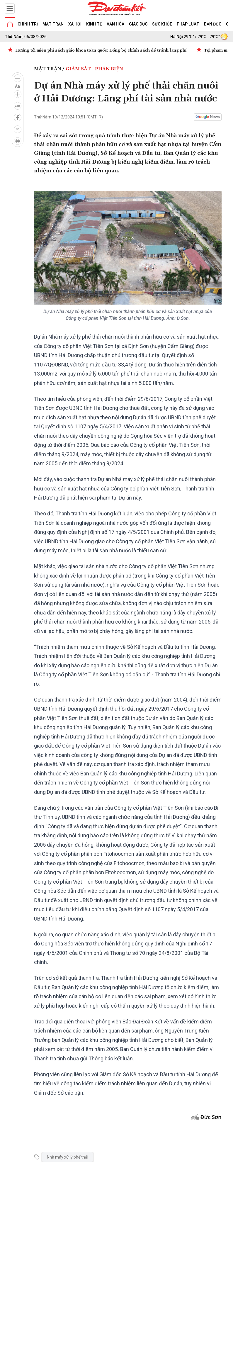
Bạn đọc (212, 24)
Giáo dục (138, 24)
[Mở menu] (10, 8)
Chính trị (28, 24)
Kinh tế (94, 24)
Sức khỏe (162, 24)
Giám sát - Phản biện (94, 69)
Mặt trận (53, 24)
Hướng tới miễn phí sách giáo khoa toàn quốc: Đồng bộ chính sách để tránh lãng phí (100, 50)
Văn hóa (115, 24)
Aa (17, 86)
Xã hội (74, 24)
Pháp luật (188, 24)
